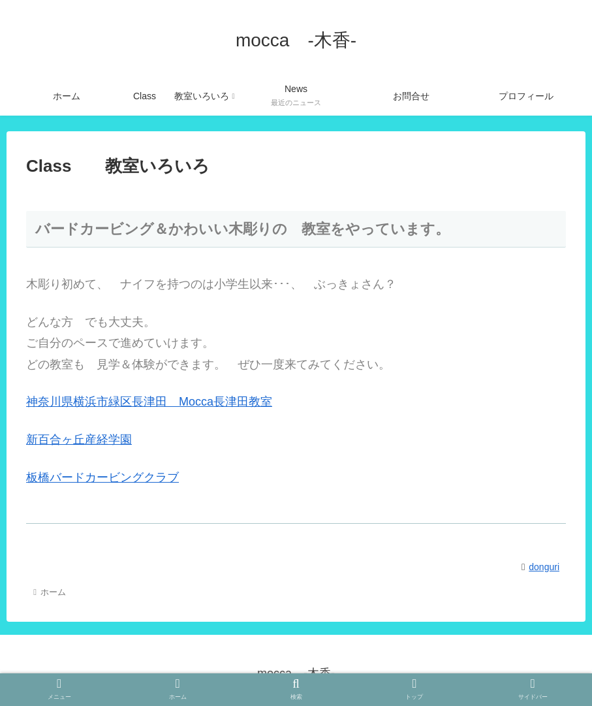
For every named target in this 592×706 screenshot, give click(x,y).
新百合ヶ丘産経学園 (79, 439)
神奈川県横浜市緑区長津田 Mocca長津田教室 (149, 401)
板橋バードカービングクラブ (102, 477)
